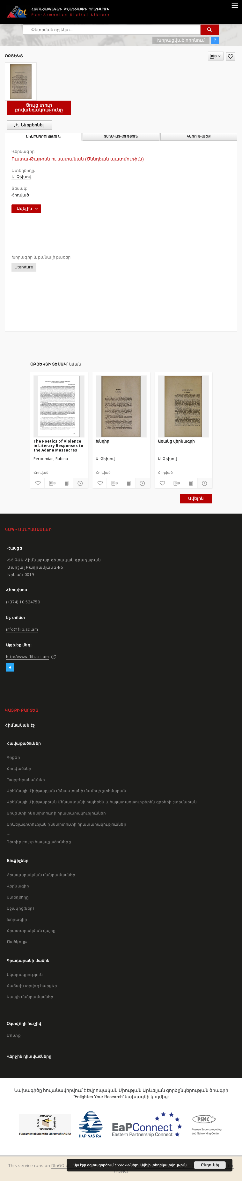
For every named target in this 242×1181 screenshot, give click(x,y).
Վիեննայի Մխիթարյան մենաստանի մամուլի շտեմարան (66, 790)
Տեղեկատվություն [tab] (121, 136)
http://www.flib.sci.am (27, 656)
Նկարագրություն (25, 974)
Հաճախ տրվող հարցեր (32, 985)
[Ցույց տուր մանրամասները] (79, 483)
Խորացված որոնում (181, 40)
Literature (24, 267)
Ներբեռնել (28, 125)
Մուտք (14, 1035)
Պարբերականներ (26, 779)
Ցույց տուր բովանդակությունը (39, 107)
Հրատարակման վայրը (31, 930)
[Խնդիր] (121, 406)
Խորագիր (17, 919)
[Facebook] (10, 668)
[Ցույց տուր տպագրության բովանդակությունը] (66, 483)
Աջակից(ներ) (20, 908)
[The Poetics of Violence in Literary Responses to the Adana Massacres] (59, 406)
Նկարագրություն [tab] (43, 137)
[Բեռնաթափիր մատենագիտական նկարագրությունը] (52, 483)
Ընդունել (210, 1165)
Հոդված (20, 195)
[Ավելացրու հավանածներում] (230, 56)
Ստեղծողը (18, 897)
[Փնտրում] (210, 30)
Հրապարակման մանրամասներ (41, 875)
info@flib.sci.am (22, 629)
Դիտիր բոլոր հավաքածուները (39, 841)
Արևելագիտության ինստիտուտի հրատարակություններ (66, 824)
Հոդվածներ (19, 768)
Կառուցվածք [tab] (199, 136)
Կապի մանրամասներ (30, 997)
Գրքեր (13, 757)
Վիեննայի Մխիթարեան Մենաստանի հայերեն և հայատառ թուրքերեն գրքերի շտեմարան (102, 802)
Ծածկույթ (17, 941)
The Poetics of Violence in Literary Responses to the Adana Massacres (58, 445)
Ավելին (195, 498)
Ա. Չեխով (21, 177)
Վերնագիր (18, 886)
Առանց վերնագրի (176, 441)
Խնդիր (102, 441)
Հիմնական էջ (20, 725)
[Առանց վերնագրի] (183, 406)
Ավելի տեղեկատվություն (163, 1165)
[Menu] (234, 5)
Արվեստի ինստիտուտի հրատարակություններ (56, 813)
